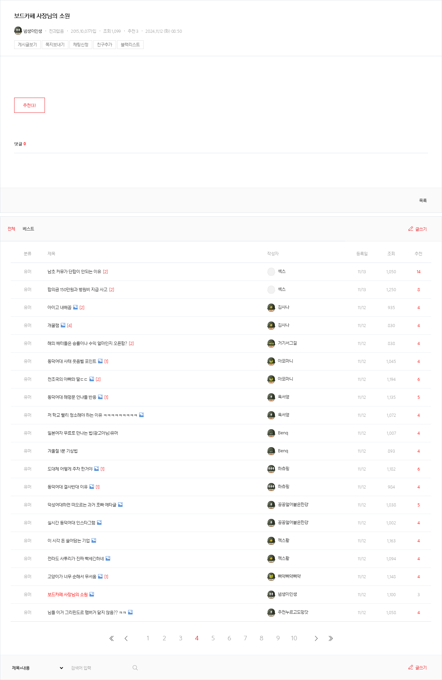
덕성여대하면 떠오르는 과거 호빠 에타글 (82, 504)
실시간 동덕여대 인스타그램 (71, 522)
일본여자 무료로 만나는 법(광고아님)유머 (83, 433)
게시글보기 (27, 44)
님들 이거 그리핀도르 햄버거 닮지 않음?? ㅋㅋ (87, 612)
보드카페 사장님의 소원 (68, 594)
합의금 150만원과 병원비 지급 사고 (77, 289)
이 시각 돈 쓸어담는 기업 (69, 540)
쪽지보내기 (55, 44)
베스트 (28, 228)
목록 (423, 200)
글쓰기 (421, 229)
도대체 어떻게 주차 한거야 (70, 469)
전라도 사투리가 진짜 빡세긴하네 (76, 558)
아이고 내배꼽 (59, 307)
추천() (29, 105)
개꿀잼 (53, 325)
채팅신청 (80, 44)
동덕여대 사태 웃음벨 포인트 (72, 361)
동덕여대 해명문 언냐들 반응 (72, 397)
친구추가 (104, 44)
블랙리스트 (130, 44)
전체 (11, 228)
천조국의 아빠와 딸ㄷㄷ (68, 379)
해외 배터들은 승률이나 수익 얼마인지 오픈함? (87, 343)
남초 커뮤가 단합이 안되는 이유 (74, 271)
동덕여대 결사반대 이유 (68, 487)
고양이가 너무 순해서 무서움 (72, 576)
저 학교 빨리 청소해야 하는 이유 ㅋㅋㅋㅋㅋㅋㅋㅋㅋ (92, 415)
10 (294, 638)
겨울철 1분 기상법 (63, 451)
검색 (136, 668)
